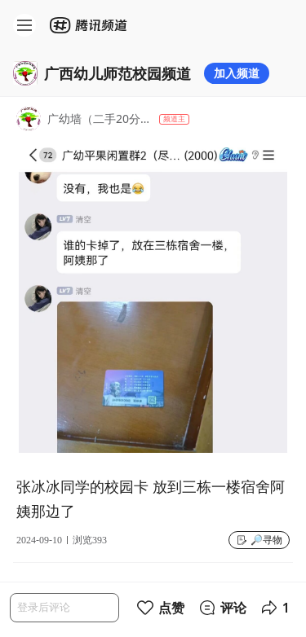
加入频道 (236, 73)
